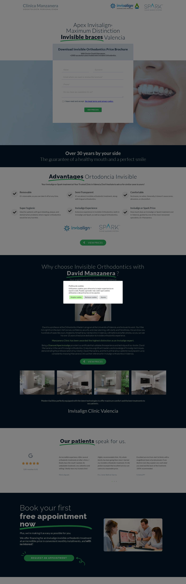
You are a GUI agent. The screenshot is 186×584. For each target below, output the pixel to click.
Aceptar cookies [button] (76, 297)
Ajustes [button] (103, 297)
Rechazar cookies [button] (91, 297)
